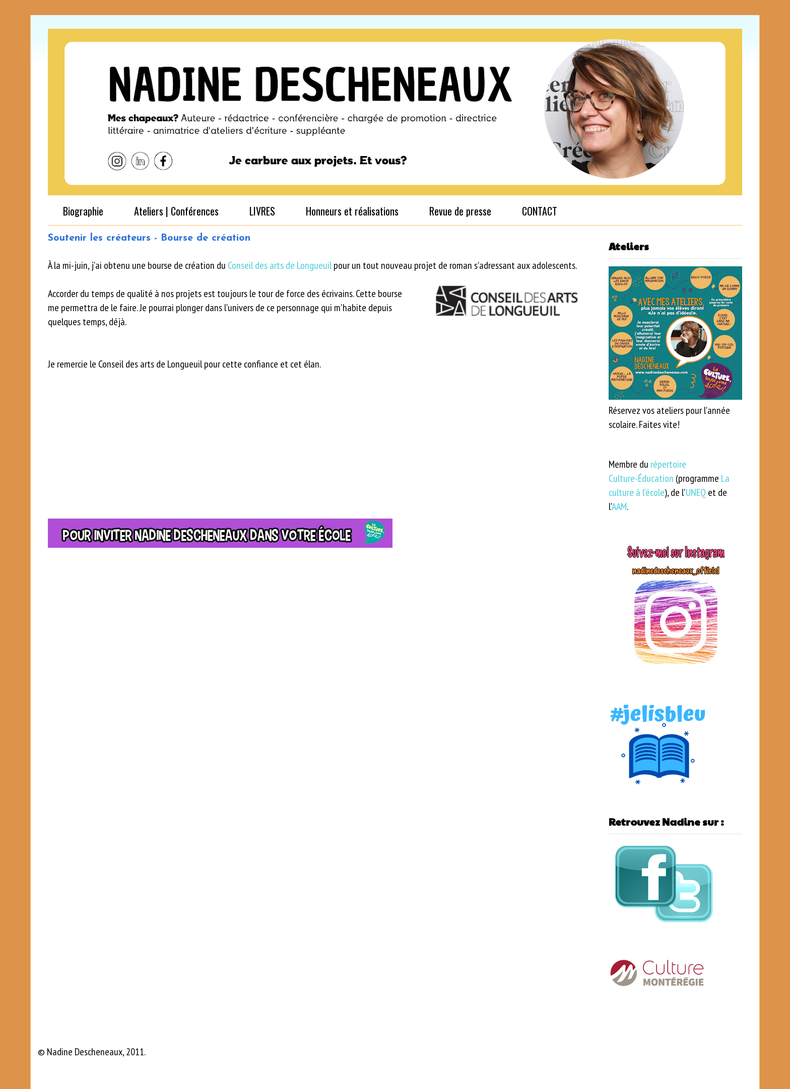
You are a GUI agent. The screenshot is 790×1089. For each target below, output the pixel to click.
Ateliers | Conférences (176, 211)
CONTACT (539, 211)
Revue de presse (460, 211)
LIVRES (262, 211)
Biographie (83, 211)
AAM (619, 506)
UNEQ (696, 492)
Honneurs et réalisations (352, 211)
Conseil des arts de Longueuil (280, 265)
